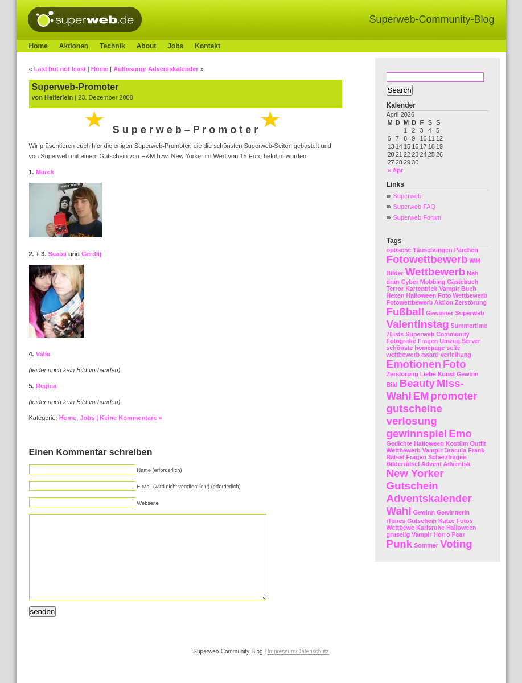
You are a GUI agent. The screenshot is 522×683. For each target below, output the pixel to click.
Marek (45, 171)
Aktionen (73, 46)
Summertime (468, 325)
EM (421, 396)
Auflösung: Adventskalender (155, 68)
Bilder (395, 273)
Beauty (417, 383)
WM (475, 260)
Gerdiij (91, 253)
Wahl (399, 511)
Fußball (405, 312)
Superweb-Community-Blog (431, 19)
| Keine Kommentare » (129, 417)
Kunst (446, 374)
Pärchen (466, 249)
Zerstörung (402, 374)
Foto (454, 364)
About (147, 46)
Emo (460, 433)
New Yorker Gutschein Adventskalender (429, 485)
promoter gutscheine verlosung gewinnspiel (432, 414)
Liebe (428, 374)
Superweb (407, 195)
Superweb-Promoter (75, 87)
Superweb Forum (417, 217)
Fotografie (401, 341)
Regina (46, 385)
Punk (400, 544)
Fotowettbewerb (427, 259)
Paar (458, 534)
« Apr (396, 170)
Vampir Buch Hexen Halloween (431, 292)
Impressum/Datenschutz (298, 668)
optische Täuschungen (420, 249)
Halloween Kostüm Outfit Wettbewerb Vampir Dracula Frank (436, 447)
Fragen (428, 341)
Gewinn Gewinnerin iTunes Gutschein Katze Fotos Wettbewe (430, 520)
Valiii (43, 354)
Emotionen (414, 364)
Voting (456, 544)
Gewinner (440, 313)
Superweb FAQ (414, 206)
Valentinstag (418, 324)
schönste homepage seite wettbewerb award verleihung (429, 351)
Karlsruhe (430, 527)
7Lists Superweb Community (428, 334)
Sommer (426, 545)
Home (38, 46)
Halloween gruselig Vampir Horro (431, 531)
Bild (392, 384)
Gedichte (400, 443)
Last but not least (60, 68)
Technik (112, 46)
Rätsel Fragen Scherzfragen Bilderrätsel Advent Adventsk (429, 460)
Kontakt (207, 46)
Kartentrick (421, 288)
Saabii (57, 253)
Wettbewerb (435, 272)
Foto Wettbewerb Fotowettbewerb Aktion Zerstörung (437, 299)
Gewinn (467, 374)
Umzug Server (459, 341)
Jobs (175, 46)
